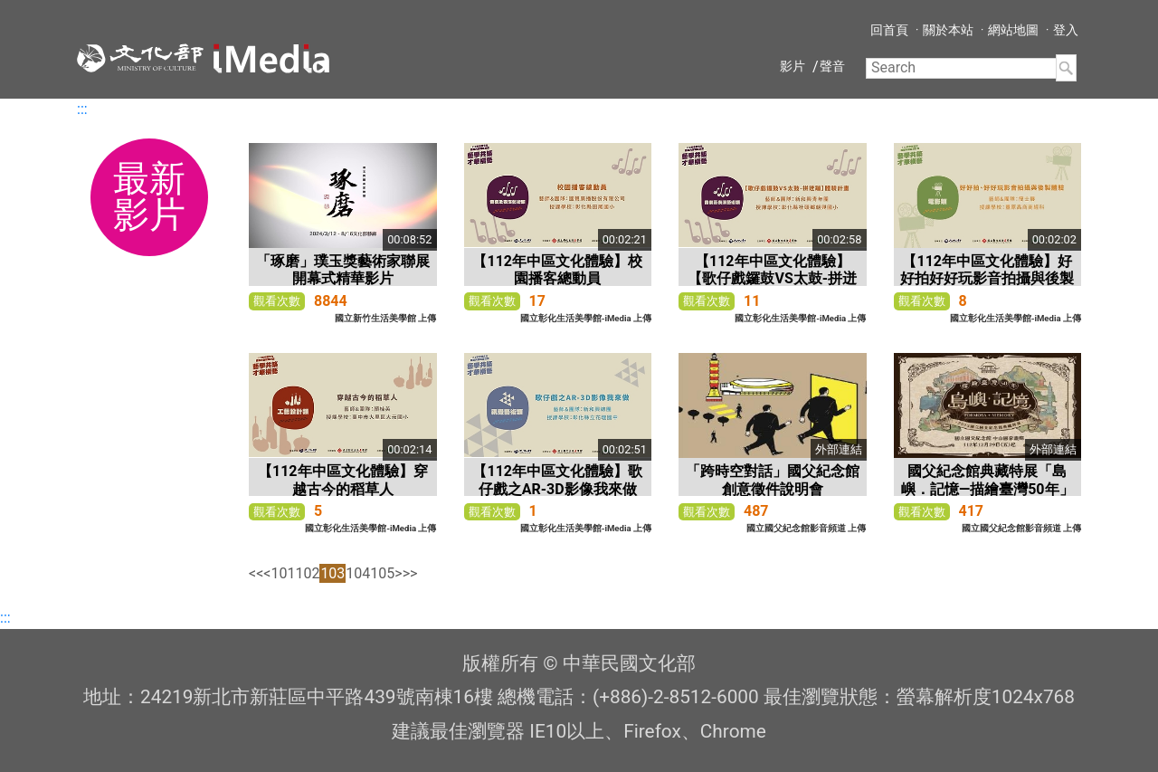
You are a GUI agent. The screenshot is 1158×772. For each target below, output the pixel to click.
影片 (792, 66)
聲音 (832, 66)
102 (307, 573)
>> (410, 573)
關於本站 (948, 30)
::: (82, 109)
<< (256, 573)
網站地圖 (1013, 30)
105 (382, 573)
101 (283, 573)
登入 (1065, 30)
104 (358, 573)
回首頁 (889, 30)
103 (332, 573)
